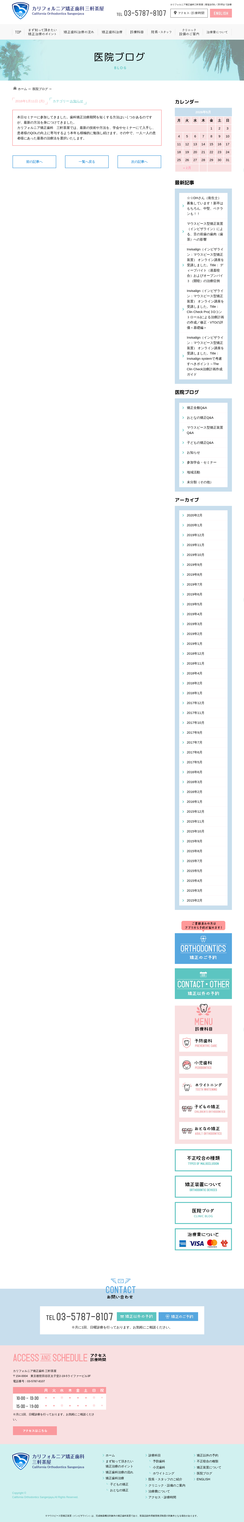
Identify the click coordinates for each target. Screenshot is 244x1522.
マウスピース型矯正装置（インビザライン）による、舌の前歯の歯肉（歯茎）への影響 (205, 231)
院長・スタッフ (161, 32)
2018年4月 (195, 673)
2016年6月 (195, 772)
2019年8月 (195, 574)
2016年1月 (195, 801)
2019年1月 (195, 643)
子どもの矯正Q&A (200, 442)
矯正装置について (209, 1467)
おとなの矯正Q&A (200, 417)
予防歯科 (159, 1461)
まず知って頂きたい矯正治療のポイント (42, 32)
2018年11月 (195, 663)
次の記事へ (139, 162)
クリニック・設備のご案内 (166, 1485)
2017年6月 (195, 752)
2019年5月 (195, 604)
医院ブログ (40, 89)
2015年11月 (195, 821)
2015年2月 (195, 900)
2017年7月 (195, 742)
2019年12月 (195, 535)
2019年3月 (195, 624)
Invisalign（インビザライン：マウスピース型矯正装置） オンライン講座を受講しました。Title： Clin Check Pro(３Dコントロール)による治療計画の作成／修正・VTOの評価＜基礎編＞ (205, 309)
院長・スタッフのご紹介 (165, 1479)
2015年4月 (195, 880)
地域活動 (193, 472)
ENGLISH (203, 1479)
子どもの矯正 (119, 1484)
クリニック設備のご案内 (188, 32)
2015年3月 (195, 890)
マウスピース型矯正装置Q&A (205, 430)
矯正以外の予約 (207, 1455)
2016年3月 (195, 782)
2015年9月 (195, 841)
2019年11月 (195, 545)
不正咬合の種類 (207, 1461)
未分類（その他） (200, 482)
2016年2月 (195, 792)
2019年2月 (195, 634)
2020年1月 (195, 525)
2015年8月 (195, 851)
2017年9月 (195, 732)
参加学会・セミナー (202, 462)
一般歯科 (136, 32)
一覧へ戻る (87, 162)
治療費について (217, 32)
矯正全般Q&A (197, 408)
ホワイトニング (163, 1473)
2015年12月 (195, 811)
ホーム (18, 32)
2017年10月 (195, 722)
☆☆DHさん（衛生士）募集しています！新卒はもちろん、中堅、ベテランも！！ (205, 206)
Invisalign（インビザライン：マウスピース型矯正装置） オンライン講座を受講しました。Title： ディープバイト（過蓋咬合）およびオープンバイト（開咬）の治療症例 (205, 265)
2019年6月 (195, 594)
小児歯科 (159, 1467)
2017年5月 (195, 762)
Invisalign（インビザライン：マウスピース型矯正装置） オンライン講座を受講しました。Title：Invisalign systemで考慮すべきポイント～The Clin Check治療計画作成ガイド (205, 356)
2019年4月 (195, 614)
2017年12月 (195, 703)
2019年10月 (195, 555)
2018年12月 (195, 653)
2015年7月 (195, 861)
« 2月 (187, 168)
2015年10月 (195, 831)
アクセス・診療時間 (162, 1497)
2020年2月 (195, 515)
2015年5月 (195, 871)
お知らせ (76, 101)
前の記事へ (34, 162)
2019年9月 (195, 564)
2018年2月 (195, 683)
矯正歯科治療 (112, 32)
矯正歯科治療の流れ (79, 32)
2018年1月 (195, 693)
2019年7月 (195, 584)
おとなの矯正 (119, 1490)
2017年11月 (195, 713)
